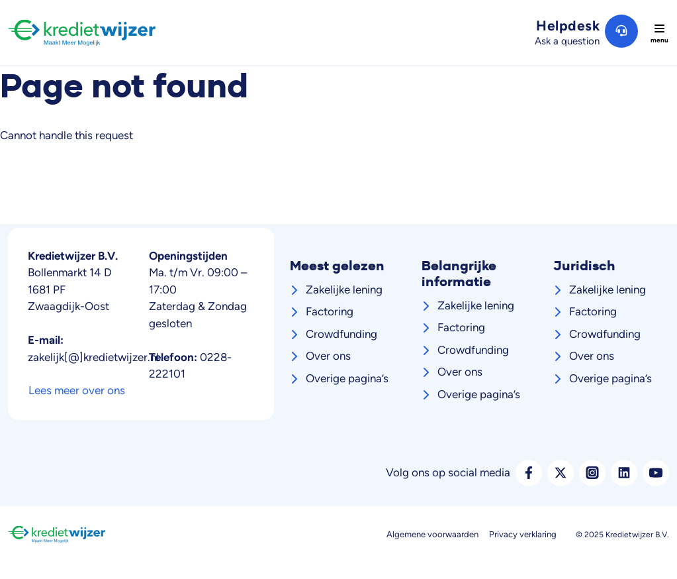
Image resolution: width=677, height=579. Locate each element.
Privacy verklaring (523, 534)
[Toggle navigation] (659, 33)
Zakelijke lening (344, 289)
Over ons (328, 355)
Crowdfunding (341, 334)
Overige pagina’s (347, 378)
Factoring (329, 311)
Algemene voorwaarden (432, 534)
